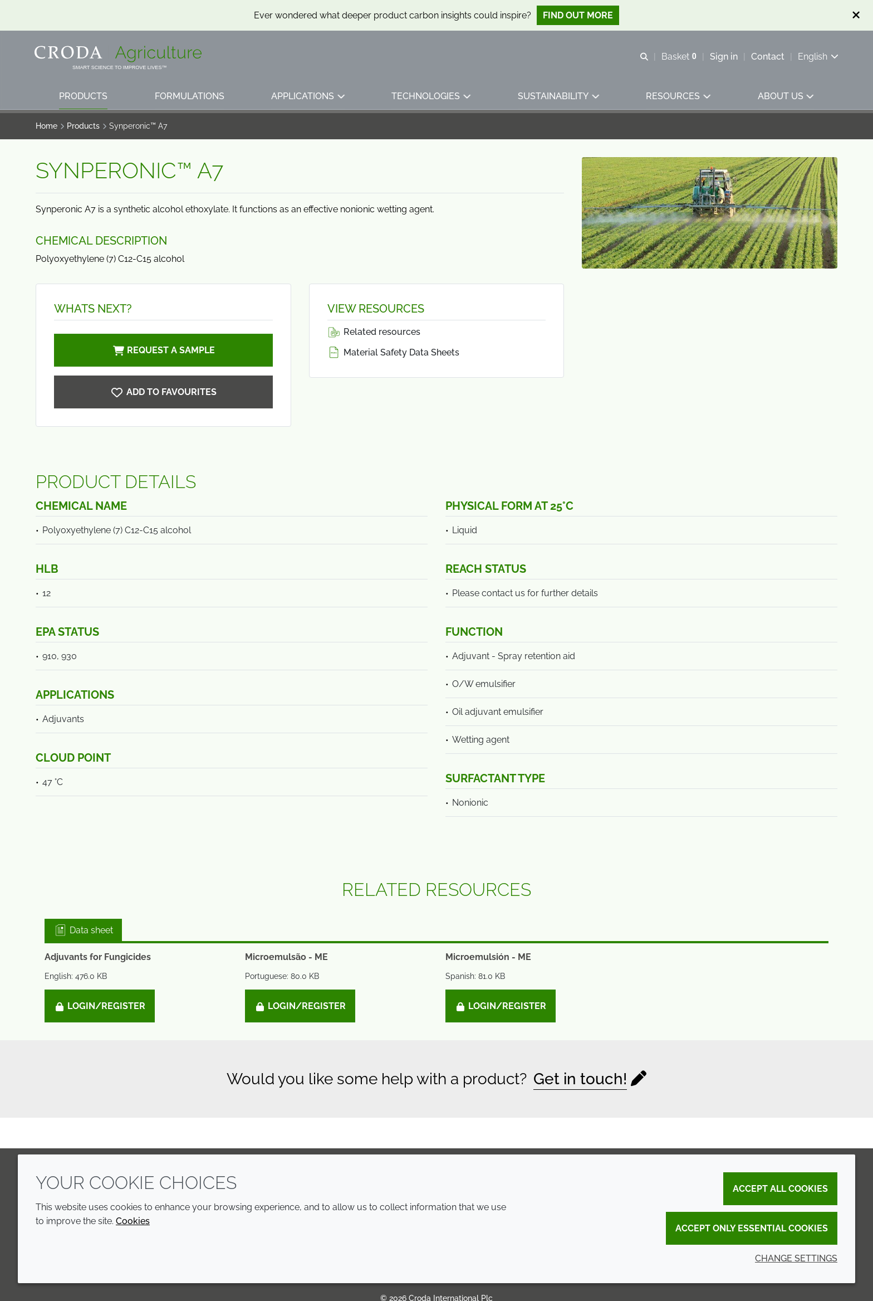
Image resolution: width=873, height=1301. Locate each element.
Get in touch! (580, 1079)
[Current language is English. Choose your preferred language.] (817, 57)
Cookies (133, 1221)
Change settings (796, 1258)
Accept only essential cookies (751, 1228)
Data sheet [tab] (83, 930)
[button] (84, 97)
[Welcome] (120, 54)
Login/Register (99, 1006)
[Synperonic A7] (163, 392)
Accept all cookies (780, 1188)
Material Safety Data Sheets (393, 352)
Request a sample (163, 350)
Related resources (373, 332)
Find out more (578, 15)
